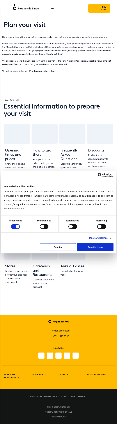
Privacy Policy (58, 417)
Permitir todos (95, 247)
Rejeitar (58, 247)
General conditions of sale (58, 412)
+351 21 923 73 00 (61, 336)
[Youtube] (67, 356)
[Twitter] (58, 356)
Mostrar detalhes (98, 238)
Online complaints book (58, 407)
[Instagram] (50, 356)
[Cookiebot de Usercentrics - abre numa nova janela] (100, 175)
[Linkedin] (76, 356)
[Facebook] (41, 356)
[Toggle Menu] (6, 9)
